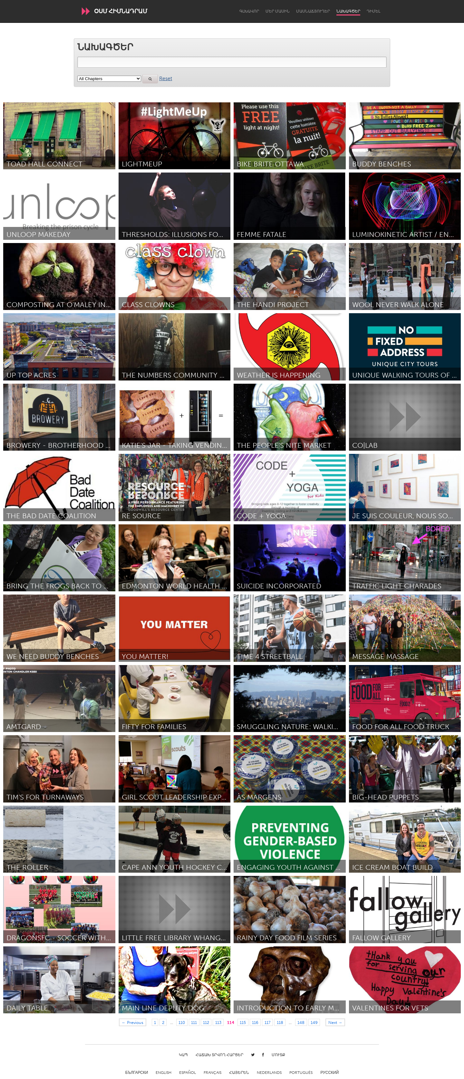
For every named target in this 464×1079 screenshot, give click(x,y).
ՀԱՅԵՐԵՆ (239, 1072)
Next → (335, 1022)
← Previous (133, 1022)
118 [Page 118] (280, 1022)
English (163, 1072)
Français (212, 1072)
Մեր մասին (278, 11)
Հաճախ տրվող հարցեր (219, 1055)
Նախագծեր (348, 11)
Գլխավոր (249, 11)
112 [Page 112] (206, 1022)
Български (136, 1072)
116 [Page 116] (255, 1022)
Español (187, 1072)
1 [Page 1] (155, 1022)
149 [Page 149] (314, 1022)
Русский (329, 1072)
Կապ (183, 1055)
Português (301, 1072)
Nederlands (269, 1072)
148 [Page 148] (300, 1022)
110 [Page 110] (182, 1022)
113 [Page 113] (218, 1022)
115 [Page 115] (243, 1022)
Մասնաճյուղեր (313, 11)
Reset (165, 78)
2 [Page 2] (163, 1022)
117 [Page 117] (268, 1022)
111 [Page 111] (194, 1022)
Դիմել (373, 11)
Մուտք (278, 1055)
